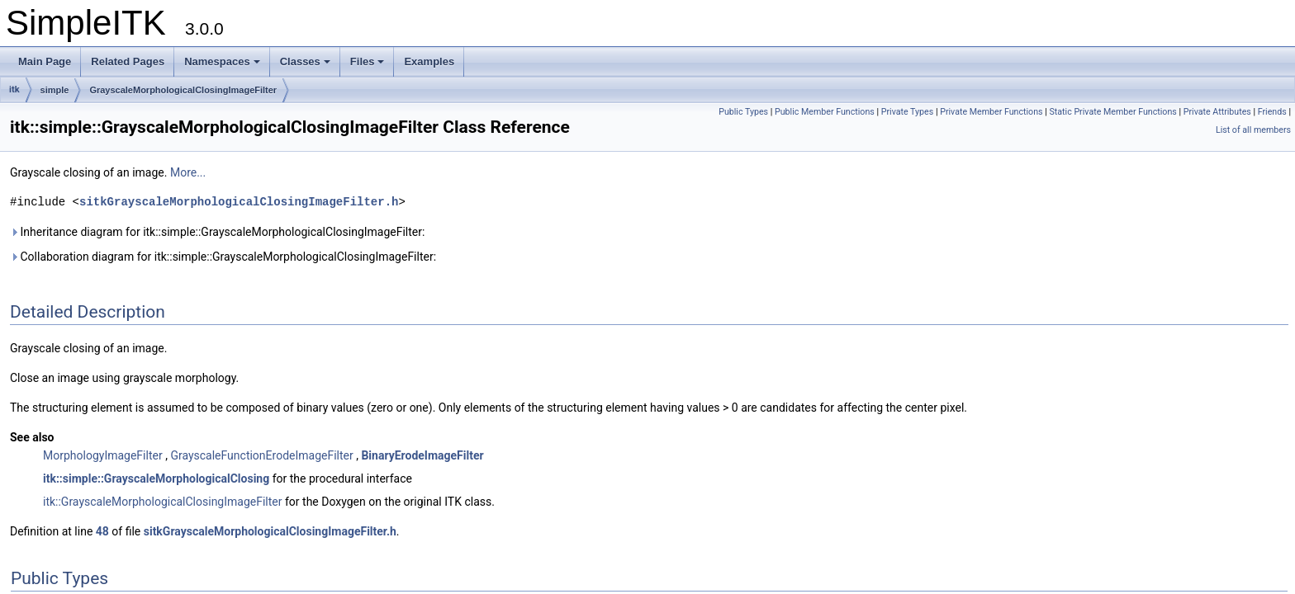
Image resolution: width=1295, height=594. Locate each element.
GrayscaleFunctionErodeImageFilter (261, 455)
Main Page (44, 61)
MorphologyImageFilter (103, 455)
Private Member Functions (991, 111)
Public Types (743, 111)
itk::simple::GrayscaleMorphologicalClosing (156, 478)
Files (367, 61)
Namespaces (222, 61)
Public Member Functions (825, 111)
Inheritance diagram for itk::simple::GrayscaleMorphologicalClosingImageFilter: (217, 231)
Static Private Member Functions (1112, 111)
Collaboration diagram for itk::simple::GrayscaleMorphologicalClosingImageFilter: (223, 256)
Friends (1272, 111)
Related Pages (127, 61)
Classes (305, 61)
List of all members (1253, 130)
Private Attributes (1217, 111)
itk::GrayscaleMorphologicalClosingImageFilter (162, 501)
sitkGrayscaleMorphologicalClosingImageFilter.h (238, 202)
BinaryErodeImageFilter (422, 455)
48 (102, 531)
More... (188, 172)
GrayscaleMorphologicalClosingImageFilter (183, 90)
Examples (429, 61)
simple (54, 90)
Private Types (907, 111)
